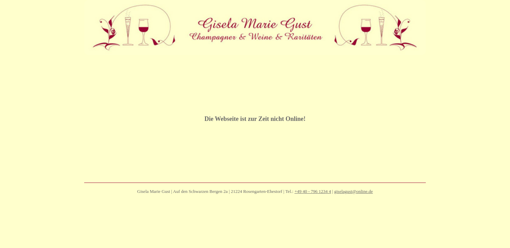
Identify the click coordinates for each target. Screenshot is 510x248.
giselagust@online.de (353, 208)
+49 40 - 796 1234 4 (312, 208)
